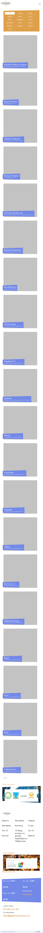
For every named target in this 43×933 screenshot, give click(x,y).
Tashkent (20, 13)
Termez (20, 22)
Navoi (10, 19)
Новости (5, 821)
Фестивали (6, 826)
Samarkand (10, 22)
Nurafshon (10, 25)
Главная (31, 821)
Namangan (20, 19)
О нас (30, 826)
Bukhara (10, 16)
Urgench (30, 25)
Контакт (5, 836)
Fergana (20, 25)
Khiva (9, 29)
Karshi (30, 16)
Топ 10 (5, 831)
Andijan (30, 13)
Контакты (19, 826)
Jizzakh (20, 16)
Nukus (30, 19)
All (9, 13)
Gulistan (30, 22)
